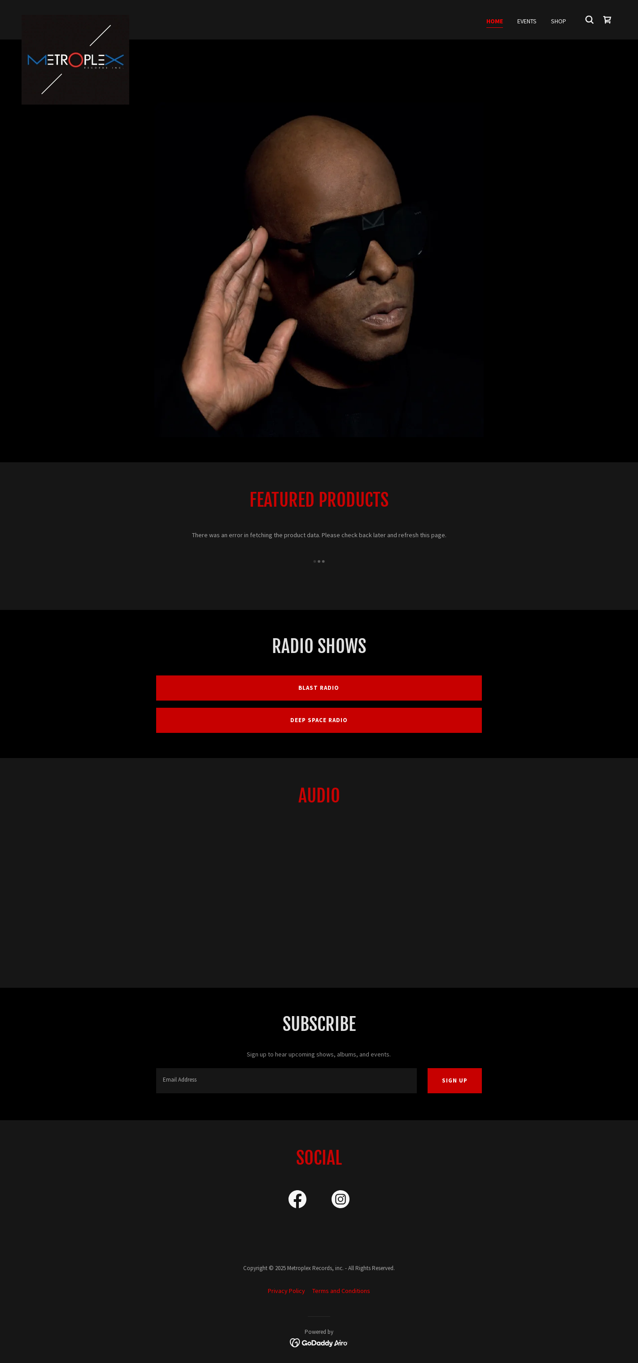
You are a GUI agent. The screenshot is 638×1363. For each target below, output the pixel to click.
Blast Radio (318, 688)
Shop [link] (558, 21)
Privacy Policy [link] (286, 1291)
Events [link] (527, 21)
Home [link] (494, 21)
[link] (75, 18)
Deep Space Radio (319, 720)
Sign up (455, 1080)
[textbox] (286, 1080)
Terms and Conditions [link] (341, 1291)
